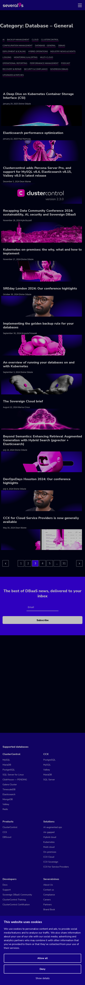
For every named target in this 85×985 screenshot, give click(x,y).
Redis (5, 809)
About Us (48, 884)
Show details (43, 978)
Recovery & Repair (12, 69)
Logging (7, 57)
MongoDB (8, 799)
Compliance (49, 894)
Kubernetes (49, 842)
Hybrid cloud (49, 837)
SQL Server (49, 779)
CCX (46, 754)
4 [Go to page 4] (42, 563)
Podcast (65, 63)
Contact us (48, 889)
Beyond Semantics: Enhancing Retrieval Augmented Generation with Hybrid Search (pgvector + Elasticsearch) (42, 440)
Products (8, 821)
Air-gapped (48, 832)
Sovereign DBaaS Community (17, 894)
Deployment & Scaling (14, 51)
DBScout (7, 837)
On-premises (49, 851)
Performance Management (44, 63)
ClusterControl (50, 39)
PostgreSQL (9, 769)
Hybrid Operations (38, 51)
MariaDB (7, 764)
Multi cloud (48, 847)
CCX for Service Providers (56, 866)
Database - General (45, 45)
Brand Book (49, 909)
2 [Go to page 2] (28, 563)
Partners (47, 904)
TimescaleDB (9, 789)
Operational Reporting (15, 63)
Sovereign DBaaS (59, 69)
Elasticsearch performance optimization (33, 133)
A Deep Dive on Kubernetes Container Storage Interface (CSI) (38, 96)
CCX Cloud (48, 856)
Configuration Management (17, 45)
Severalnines (51, 879)
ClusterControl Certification (16, 904)
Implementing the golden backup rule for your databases (38, 325)
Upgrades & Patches (13, 75)
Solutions (48, 821)
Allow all (42, 958)
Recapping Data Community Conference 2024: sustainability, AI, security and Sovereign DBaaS (39, 213)
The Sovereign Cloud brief (23, 401)
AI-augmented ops (52, 827)
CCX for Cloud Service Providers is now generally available (41, 520)
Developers (9, 879)
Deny (42, 969)
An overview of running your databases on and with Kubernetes (38, 364)
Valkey (6, 804)
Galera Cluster (10, 784)
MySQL (6, 759)
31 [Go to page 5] (64, 563)
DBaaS (61, 45)
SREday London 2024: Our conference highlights (40, 288)
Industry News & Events (62, 51)
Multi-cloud (46, 57)
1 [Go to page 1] (21, 563)
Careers (47, 899)
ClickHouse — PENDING (15, 779)
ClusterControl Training (14, 899)
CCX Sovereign (50, 861)
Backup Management (18, 39)
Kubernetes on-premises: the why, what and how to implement (42, 251)
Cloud (35, 39)
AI (3, 39)
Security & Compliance (36, 69)
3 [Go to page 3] (35, 563)
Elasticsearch (9, 794)
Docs (5, 884)
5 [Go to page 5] (49, 563)
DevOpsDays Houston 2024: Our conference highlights (36, 481)
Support (7, 889)
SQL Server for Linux (13, 774)
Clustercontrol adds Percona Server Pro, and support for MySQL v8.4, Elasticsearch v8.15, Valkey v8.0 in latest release (37, 172)
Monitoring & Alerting (26, 57)
